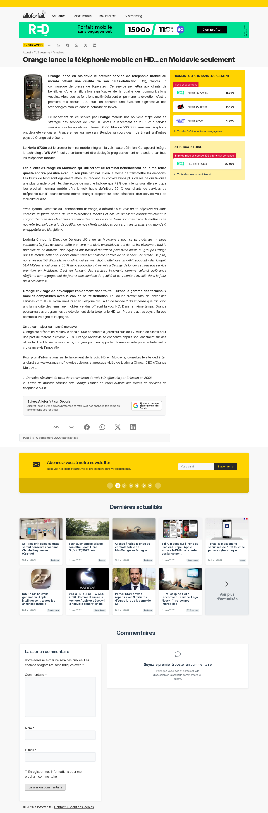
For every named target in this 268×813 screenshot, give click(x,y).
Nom (29, 728)
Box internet (107, 16)
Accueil (27, 52)
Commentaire (36, 675)
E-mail (30, 750)
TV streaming (132, 16)
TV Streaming (42, 52)
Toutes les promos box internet (193, 174)
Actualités (58, 16)
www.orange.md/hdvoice (58, 362)
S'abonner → (226, 466)
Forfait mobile (82, 16)
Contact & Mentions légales (74, 807)
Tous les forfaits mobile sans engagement (200, 131)
